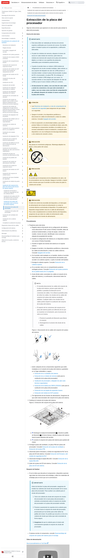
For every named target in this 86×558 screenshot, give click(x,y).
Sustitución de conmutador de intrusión (10, 96)
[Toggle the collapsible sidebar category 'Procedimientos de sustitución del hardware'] (22, 42)
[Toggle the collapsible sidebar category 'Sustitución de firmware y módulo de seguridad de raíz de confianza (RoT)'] (22, 192)
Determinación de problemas (9, 230)
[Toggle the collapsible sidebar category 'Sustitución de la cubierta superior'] (22, 220)
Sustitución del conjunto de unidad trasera (10, 174)
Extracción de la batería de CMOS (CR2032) (48, 385)
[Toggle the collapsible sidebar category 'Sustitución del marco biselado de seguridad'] (22, 178)
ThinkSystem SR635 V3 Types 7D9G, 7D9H (11, 12)
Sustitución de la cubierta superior (9, 219)
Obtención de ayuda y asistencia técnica (10, 240)
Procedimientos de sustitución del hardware (10, 41)
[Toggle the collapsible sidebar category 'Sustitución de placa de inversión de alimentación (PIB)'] (22, 154)
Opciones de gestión (7, 30)
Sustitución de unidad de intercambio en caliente (9, 88)
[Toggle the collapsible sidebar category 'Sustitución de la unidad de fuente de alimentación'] (22, 140)
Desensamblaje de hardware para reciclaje (10, 236)
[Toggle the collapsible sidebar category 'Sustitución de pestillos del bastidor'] (22, 158)
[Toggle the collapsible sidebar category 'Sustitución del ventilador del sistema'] (22, 216)
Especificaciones (6, 28)
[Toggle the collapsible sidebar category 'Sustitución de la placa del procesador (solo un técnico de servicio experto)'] (22, 203)
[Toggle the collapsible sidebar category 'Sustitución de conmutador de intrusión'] (22, 96)
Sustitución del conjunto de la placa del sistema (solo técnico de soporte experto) (11, 187)
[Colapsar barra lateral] (12, 556)
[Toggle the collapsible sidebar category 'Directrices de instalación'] (22, 45)
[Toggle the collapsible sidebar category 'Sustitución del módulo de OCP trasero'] (22, 170)
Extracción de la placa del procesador (11, 207)
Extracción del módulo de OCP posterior (47, 393)
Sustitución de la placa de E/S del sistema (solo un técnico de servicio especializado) (11, 197)
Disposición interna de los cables (10, 225)
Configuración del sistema (8, 228)
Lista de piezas (5, 35)
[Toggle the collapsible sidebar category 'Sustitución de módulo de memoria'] (22, 125)
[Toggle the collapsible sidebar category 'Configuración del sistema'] (22, 228)
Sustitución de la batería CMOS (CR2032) (11, 57)
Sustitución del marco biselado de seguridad (11, 178)
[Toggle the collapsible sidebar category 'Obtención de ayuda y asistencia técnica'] (22, 241)
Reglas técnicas (7, 47)
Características (5, 20)
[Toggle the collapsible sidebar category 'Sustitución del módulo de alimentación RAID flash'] (22, 162)
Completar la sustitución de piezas (12, 223)
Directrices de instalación (9, 45)
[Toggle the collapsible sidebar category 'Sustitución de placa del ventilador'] (22, 79)
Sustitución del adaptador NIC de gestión (10, 115)
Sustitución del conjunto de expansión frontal (10, 65)
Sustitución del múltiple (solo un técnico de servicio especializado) (11, 120)
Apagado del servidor (49, 119)
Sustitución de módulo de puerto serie (11, 182)
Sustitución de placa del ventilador (9, 79)
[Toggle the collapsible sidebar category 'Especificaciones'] (22, 28)
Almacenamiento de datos (29, 2)
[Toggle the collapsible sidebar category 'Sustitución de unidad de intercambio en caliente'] (22, 89)
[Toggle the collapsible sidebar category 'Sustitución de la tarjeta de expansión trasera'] (22, 166)
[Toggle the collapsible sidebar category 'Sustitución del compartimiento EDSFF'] (22, 62)
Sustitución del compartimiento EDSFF (11, 61)
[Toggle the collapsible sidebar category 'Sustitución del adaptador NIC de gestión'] (22, 116)
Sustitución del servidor (9, 85)
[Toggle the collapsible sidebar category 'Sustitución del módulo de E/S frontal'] (22, 75)
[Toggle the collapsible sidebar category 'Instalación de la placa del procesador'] (22, 212)
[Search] (76, 2)
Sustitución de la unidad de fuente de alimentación (10, 139)
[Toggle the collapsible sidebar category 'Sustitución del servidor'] (22, 85)
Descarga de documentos (8, 15)
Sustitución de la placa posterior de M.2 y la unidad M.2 (11, 129)
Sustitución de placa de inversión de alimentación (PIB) (11, 154)
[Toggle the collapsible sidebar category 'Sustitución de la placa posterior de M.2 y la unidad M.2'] (22, 129)
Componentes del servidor (8, 33)
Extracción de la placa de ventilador (53, 447)
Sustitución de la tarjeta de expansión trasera (10, 166)
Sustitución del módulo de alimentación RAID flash (9, 162)
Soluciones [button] (49, 2)
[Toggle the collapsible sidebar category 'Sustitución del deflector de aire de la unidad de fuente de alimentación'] (22, 144)
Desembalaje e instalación (8, 38)
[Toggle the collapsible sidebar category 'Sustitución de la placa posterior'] (22, 54)
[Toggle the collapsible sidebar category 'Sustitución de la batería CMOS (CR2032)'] (22, 58)
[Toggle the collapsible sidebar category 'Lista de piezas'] (22, 36)
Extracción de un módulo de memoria (46, 376)
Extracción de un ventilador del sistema (46, 373)
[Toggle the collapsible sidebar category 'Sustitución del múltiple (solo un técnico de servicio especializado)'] (22, 120)
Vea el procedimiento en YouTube (37, 543)
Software (41, 2)
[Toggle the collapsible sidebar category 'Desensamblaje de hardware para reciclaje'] (22, 237)
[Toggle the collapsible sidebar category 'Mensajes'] (22, 233)
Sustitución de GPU (8, 82)
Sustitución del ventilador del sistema (10, 215)
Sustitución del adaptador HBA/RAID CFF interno (9, 92)
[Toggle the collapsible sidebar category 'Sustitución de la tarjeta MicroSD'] (22, 133)
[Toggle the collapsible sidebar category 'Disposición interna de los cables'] (22, 225)
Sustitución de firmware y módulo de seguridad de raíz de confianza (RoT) (11, 192)
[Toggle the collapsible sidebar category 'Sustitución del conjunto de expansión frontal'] (22, 66)
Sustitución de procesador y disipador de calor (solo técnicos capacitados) (11, 149)
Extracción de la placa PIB (37, 449)
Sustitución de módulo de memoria (9, 125)
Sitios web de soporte (7, 18)
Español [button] (59, 2)
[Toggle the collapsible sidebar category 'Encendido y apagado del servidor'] (22, 51)
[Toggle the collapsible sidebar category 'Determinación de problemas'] (22, 230)
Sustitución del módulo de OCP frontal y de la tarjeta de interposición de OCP (11, 70)
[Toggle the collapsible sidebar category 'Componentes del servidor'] (22, 33)
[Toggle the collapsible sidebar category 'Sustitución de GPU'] (22, 82)
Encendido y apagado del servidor (9, 51)
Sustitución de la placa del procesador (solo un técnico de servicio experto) (11, 203)
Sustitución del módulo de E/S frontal (10, 75)
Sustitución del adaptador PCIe (11, 136)
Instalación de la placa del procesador (11, 211)
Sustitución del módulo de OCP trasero (11, 170)
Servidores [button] (14, 2)
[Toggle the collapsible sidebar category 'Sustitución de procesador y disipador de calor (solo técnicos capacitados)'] (22, 149)
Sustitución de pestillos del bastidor (10, 158)
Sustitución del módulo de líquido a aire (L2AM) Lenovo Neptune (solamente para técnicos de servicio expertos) (10, 102)
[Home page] (28, 7)
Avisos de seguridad (7, 25)
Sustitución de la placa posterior (11, 54)
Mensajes (4, 233)
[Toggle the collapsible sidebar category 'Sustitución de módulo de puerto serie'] (22, 182)
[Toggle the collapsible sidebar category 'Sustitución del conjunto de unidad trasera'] (22, 174)
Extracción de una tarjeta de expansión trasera (48, 390)
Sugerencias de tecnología (9, 23)
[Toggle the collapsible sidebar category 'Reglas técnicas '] (22, 48)
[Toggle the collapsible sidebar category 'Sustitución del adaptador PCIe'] (22, 136)
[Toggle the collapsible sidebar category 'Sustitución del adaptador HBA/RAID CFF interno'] (22, 92)
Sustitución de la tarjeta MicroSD (9, 133)
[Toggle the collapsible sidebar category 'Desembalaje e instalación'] (22, 38)
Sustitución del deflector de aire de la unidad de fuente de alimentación (11, 144)
